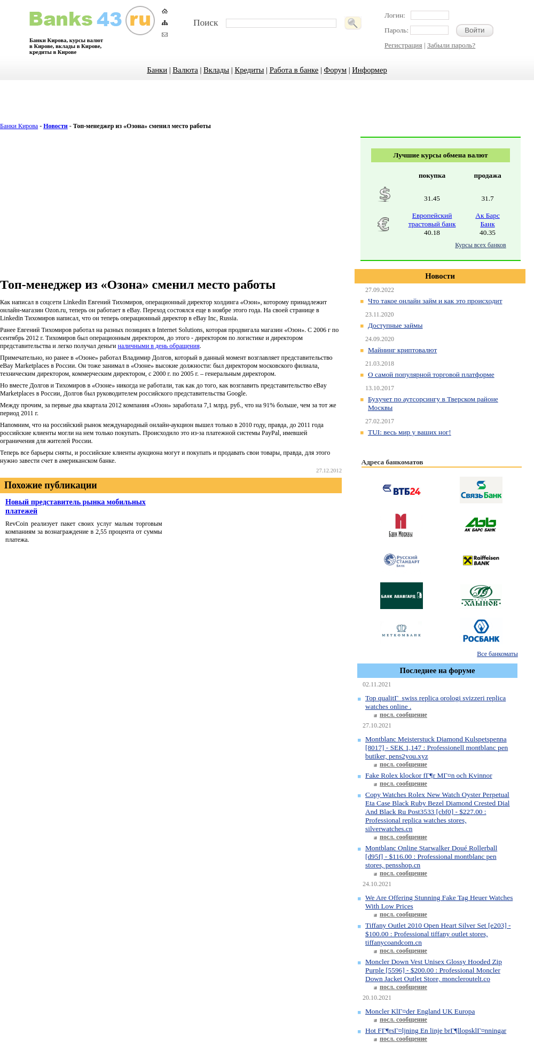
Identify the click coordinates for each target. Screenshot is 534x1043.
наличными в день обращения (159, 346)
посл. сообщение (403, 714)
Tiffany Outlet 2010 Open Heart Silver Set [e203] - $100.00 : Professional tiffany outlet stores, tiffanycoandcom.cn (438, 933)
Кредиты (249, 70)
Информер (369, 70)
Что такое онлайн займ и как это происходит (435, 301)
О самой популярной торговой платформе (431, 374)
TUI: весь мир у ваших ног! (409, 432)
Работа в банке (294, 70)
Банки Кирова (19, 126)
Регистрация (403, 45)
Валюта (185, 70)
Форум (335, 70)
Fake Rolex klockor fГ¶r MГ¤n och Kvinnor (428, 775)
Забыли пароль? (451, 45)
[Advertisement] (267, 107)
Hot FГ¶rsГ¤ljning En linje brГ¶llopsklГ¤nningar (435, 1030)
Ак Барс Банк (487, 219)
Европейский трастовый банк (432, 219)
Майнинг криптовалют (402, 350)
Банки (157, 70)
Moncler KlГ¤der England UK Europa (420, 1011)
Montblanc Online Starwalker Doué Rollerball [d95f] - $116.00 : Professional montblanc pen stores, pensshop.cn (431, 856)
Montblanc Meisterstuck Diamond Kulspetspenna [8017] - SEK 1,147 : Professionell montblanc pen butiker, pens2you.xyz (436, 747)
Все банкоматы (497, 654)
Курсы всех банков (480, 245)
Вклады (216, 70)
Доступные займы (395, 325)
